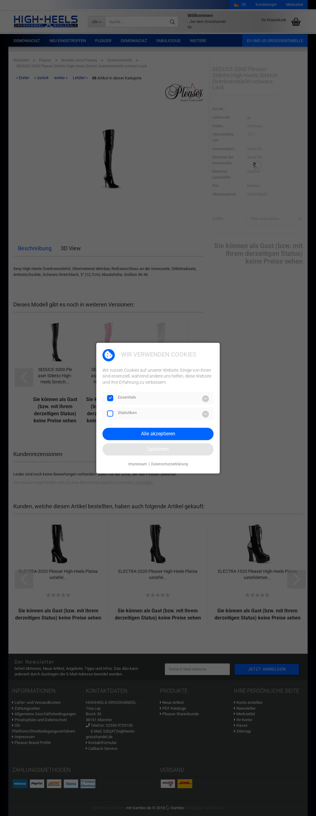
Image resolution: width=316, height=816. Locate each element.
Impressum (137, 464)
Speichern (158, 449)
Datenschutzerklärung (169, 464)
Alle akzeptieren (158, 434)
